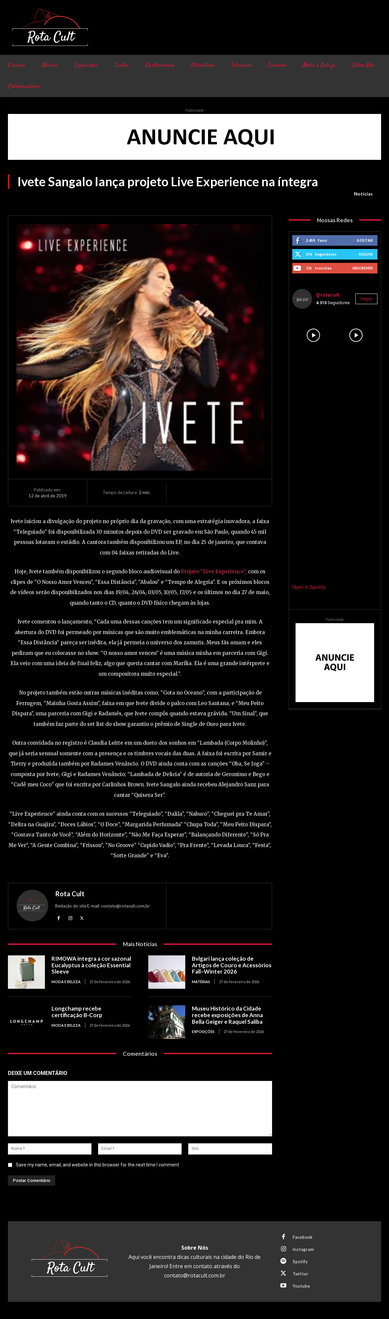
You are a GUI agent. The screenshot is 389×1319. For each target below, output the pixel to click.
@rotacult (327, 295)
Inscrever (362, 268)
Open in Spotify (308, 587)
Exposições (203, 1031)
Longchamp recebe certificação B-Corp (77, 1011)
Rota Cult (70, 894)
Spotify (300, 1261)
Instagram (303, 1249)
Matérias (201, 982)
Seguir (366, 254)
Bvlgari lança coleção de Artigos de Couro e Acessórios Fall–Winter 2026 (231, 965)
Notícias (363, 194)
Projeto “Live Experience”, (214, 571)
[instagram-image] (313, 335)
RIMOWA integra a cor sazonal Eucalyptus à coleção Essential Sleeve (91, 965)
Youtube (301, 1286)
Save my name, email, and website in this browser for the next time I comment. (98, 1164)
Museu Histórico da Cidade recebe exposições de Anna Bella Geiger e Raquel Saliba (227, 1015)
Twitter (300, 1273)
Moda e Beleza (66, 982)
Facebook (302, 1237)
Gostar (365, 240)
